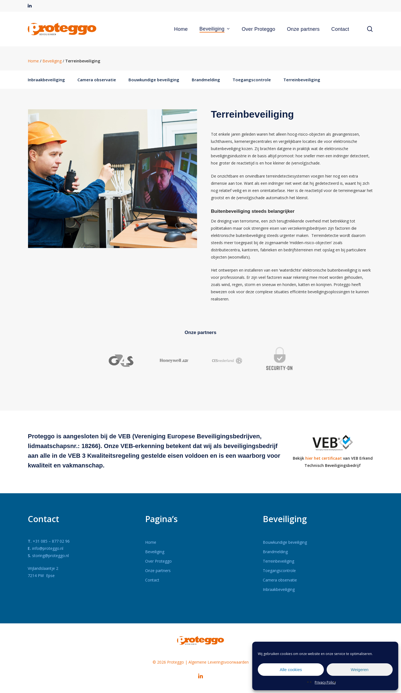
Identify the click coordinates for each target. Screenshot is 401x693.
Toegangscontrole (252, 79)
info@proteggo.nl (47, 548)
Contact (152, 580)
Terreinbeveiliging (301, 79)
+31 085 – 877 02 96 (51, 541)
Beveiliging (52, 61)
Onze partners (158, 570)
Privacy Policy (325, 682)
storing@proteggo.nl (50, 555)
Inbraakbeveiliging (46, 79)
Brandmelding (206, 79)
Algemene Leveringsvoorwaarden (218, 662)
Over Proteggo (158, 561)
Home (33, 61)
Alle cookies (291, 669)
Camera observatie (96, 79)
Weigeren (360, 669)
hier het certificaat (323, 458)
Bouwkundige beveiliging (153, 79)
